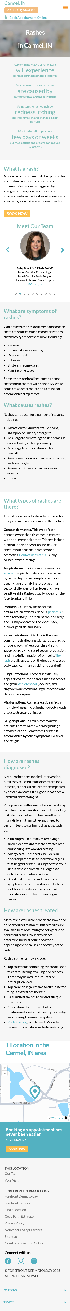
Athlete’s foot (27, 684)
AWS (53, 1117)
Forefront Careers (17, 1203)
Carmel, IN (14, 3)
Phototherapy (17, 1022)
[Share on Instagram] (22, 1262)
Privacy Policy (14, 1223)
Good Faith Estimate (19, 1216)
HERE (60, 1117)
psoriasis (54, 612)
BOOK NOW (17, 213)
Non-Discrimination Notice (24, 1243)
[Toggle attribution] (66, 1118)
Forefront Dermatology (21, 1196)
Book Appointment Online (28, 17)
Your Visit (11, 1180)
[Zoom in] (4, 1067)
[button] (16, 294)
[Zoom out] (4, 1073)
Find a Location (15, 1210)
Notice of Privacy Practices (23, 1230)
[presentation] (7, 249)
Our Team (11, 1173)
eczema (9, 573)
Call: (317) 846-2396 (21, 10)
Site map (11, 1236)
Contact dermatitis (32, 555)
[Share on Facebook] (9, 1262)
